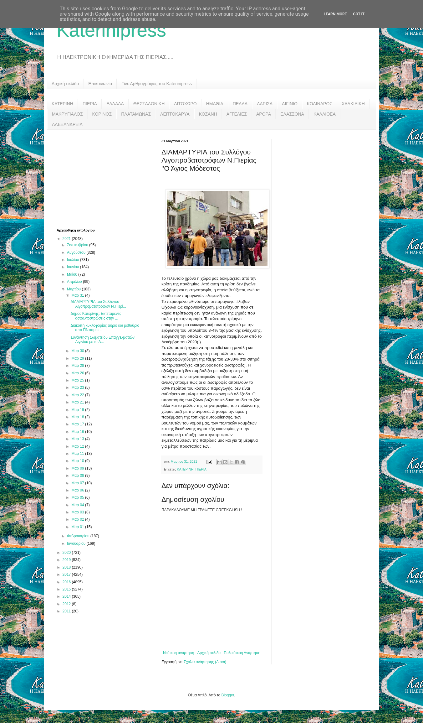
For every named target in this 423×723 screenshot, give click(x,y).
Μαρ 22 (78, 395)
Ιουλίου (73, 259)
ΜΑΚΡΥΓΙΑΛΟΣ (67, 114)
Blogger (227, 695)
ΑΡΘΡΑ (263, 114)
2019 (67, 560)
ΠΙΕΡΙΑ (90, 103)
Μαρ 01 (78, 527)
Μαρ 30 (78, 351)
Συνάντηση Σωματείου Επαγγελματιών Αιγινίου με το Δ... (102, 339)
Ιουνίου (73, 267)
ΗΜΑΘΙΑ (214, 103)
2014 (67, 596)
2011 (67, 611)
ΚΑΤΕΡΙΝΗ (62, 103)
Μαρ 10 (78, 461)
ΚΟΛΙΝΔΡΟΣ (319, 103)
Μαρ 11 (78, 453)
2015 (67, 589)
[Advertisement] (103, 178)
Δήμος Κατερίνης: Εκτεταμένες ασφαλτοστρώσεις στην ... (95, 315)
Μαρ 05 (78, 497)
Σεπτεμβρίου (78, 245)
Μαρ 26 (78, 373)
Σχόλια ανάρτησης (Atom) (205, 662)
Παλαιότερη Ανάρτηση (242, 653)
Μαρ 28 (78, 365)
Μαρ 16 (78, 431)
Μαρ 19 (78, 410)
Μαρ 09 (78, 468)
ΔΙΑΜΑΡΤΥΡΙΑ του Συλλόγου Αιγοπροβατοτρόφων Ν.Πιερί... (98, 303)
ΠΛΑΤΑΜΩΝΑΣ (136, 114)
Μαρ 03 (78, 512)
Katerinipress (111, 30)
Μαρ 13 (78, 439)
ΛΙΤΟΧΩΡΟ (185, 103)
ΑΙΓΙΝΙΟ (290, 103)
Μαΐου (72, 274)
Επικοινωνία (100, 83)
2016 (67, 582)
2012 (67, 604)
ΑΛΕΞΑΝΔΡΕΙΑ (67, 124)
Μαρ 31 (78, 295)
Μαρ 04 (78, 505)
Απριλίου (75, 281)
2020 (67, 552)
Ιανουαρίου (77, 543)
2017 (67, 574)
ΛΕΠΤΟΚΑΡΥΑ (175, 114)
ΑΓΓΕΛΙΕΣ (237, 114)
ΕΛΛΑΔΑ (115, 103)
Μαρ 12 (78, 446)
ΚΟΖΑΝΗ (208, 114)
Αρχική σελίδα (65, 83)
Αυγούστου (76, 252)
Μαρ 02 (78, 519)
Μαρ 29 (78, 358)
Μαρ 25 (78, 380)
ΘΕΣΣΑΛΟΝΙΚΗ (149, 103)
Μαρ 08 (78, 475)
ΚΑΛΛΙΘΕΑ (324, 114)
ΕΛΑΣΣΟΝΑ (292, 114)
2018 (67, 567)
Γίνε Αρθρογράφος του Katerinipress (156, 83)
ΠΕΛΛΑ (240, 103)
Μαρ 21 (78, 402)
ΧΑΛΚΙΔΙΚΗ (353, 103)
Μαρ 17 (78, 424)
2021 (67, 239)
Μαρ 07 (78, 483)
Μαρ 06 (78, 490)
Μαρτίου (74, 289)
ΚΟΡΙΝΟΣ (102, 114)
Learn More (335, 14)
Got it (358, 14)
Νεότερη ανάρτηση (178, 653)
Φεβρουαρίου (78, 536)
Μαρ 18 (78, 417)
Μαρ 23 (78, 387)
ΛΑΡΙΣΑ (265, 103)
